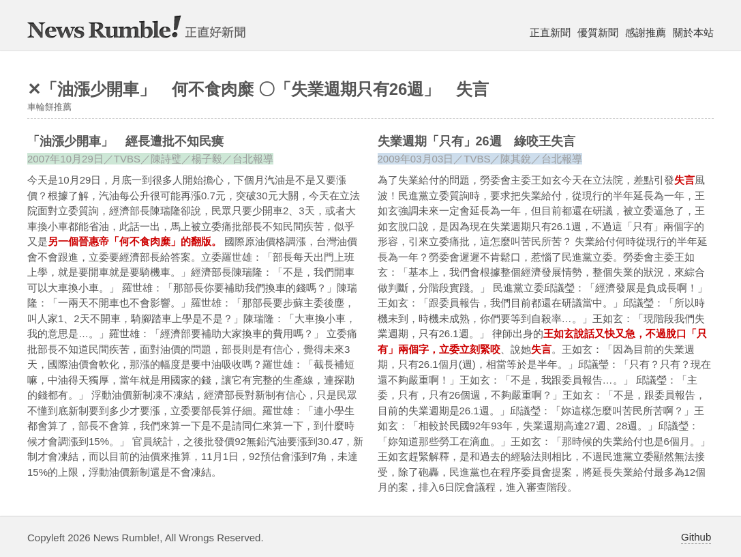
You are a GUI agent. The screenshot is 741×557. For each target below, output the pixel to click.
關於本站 (693, 32)
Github (696, 537)
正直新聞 (550, 32)
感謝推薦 (645, 32)
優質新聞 (597, 32)
